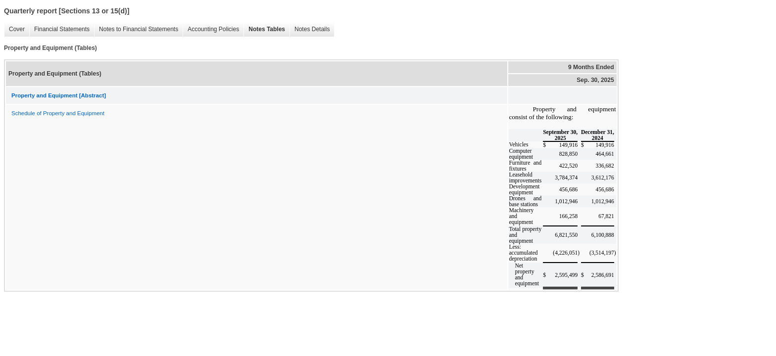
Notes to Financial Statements (136, 29)
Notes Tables (264, 29)
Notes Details (310, 29)
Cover (14, 29)
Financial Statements (59, 29)
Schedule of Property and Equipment (57, 113)
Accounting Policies (211, 29)
